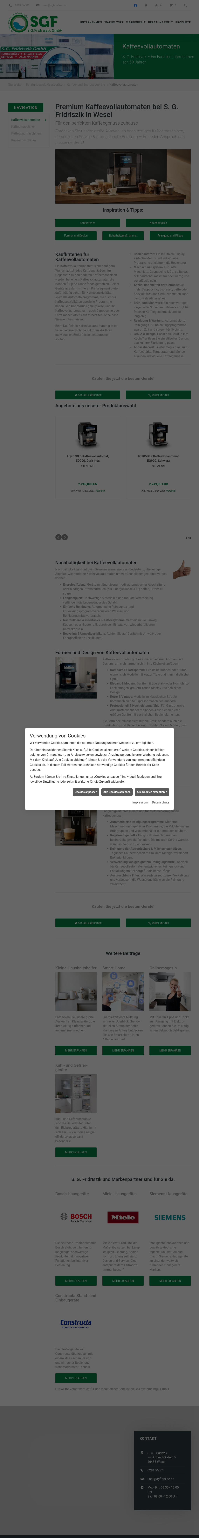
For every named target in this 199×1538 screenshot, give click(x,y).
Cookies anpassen (86, 792)
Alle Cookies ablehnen (117, 792)
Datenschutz (160, 802)
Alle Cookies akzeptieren (152, 792)
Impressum (140, 802)
